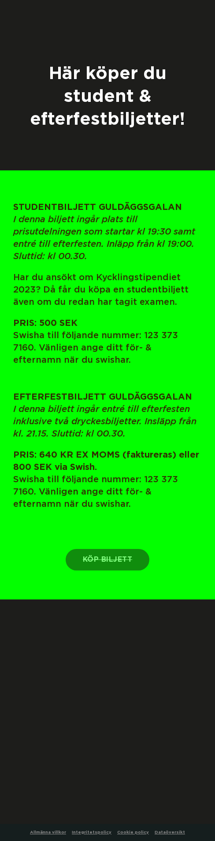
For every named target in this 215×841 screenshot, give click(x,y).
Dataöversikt (170, 832)
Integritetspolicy (91, 832)
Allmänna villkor (48, 832)
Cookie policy (133, 832)
